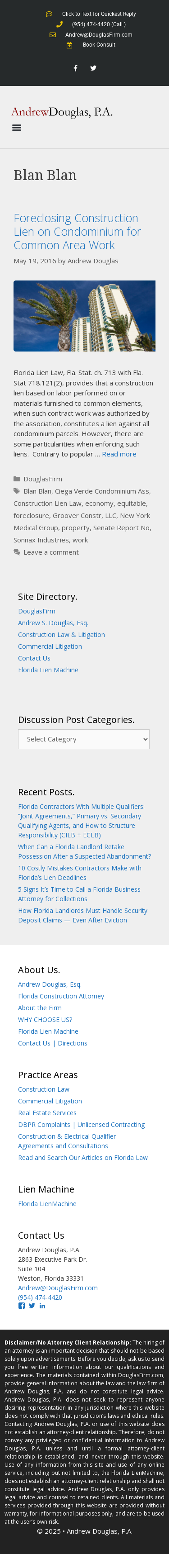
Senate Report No (121, 527)
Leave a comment (51, 551)
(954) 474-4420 (40, 1297)
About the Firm (40, 1007)
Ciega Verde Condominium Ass (102, 490)
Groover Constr (77, 515)
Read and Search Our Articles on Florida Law (83, 1157)
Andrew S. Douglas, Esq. (53, 622)
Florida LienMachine (47, 1203)
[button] (16, 127)
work (80, 539)
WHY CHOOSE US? (45, 1019)
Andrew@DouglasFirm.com (58, 1287)
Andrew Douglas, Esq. (50, 984)
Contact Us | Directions (52, 1043)
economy (99, 503)
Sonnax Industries (41, 539)
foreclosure (31, 515)
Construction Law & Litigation (61, 634)
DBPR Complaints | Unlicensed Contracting (81, 1124)
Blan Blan (37, 490)
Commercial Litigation (50, 646)
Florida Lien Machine (48, 669)
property (76, 527)
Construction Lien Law (48, 503)
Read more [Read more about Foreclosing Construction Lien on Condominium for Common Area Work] (119, 453)
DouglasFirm (42, 478)
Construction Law (43, 1089)
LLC (110, 515)
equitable (131, 503)
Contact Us (34, 658)
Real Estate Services (47, 1112)
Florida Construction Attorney (61, 996)
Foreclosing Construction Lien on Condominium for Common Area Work (77, 231)
